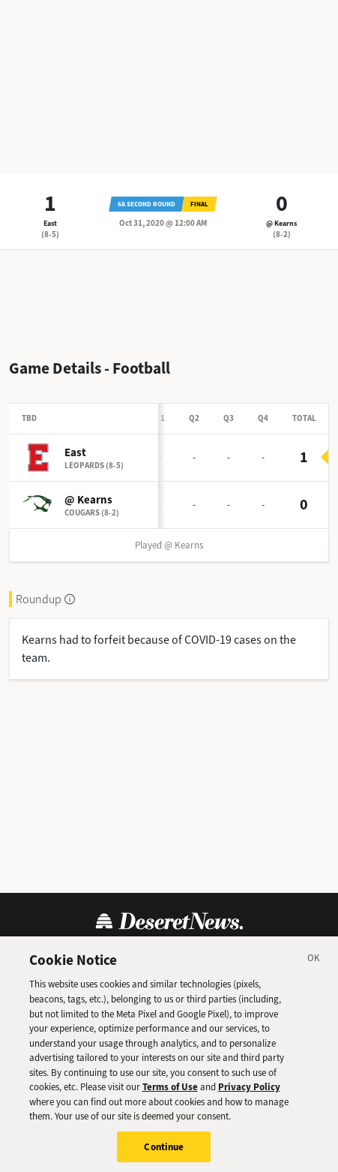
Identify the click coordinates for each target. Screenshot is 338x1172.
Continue (164, 1151)
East (50, 223)
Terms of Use (170, 1091)
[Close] (314, 964)
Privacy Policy (249, 1091)
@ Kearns (281, 223)
